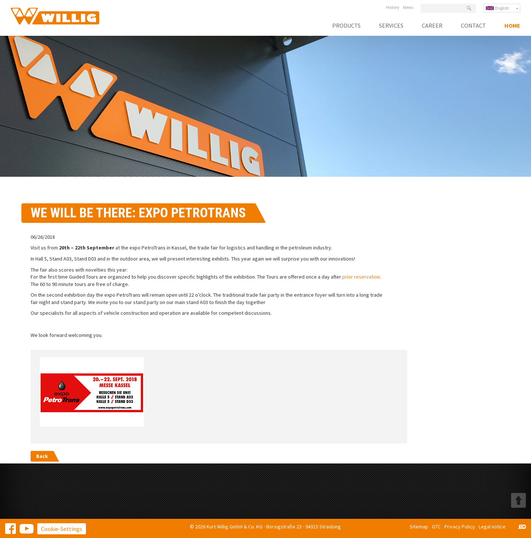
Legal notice (492, 526)
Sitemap (419, 526)
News (408, 7)
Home (512, 25)
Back (42, 456)
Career (432, 25)
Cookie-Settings (61, 528)
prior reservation (361, 276)
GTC (436, 526)
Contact (473, 25)
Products (346, 25)
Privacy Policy (459, 526)
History (392, 7)
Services (391, 25)
